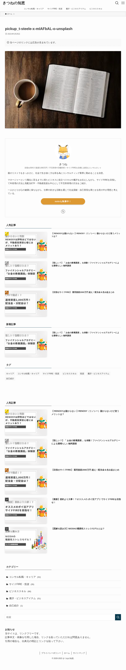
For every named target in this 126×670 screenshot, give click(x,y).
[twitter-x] (63, 211)
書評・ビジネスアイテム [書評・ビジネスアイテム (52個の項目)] (98, 373)
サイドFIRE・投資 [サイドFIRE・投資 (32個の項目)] (51, 373)
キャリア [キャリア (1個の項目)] (10, 373)
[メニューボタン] (123, 3)
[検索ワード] (63, 617)
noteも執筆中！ (63, 201)
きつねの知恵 (14, 3)
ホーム (67, 653)
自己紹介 (16, 605)
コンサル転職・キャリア (25, 577)
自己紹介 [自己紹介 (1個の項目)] (10, 378)
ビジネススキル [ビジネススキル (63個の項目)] (70, 373)
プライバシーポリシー (51, 653)
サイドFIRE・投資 (21, 584)
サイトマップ (79, 653)
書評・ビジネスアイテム (25, 598)
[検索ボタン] (117, 3)
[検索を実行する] (118, 617)
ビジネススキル (20, 591)
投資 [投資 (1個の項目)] (82, 373)
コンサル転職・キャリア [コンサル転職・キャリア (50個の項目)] (28, 373)
